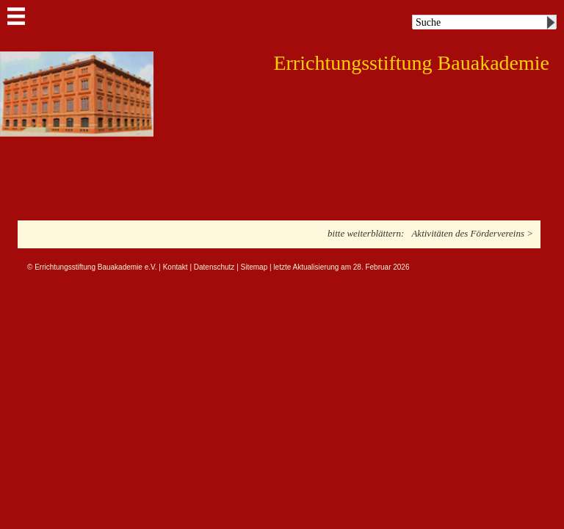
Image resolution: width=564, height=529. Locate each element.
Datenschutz (214, 267)
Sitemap (254, 267)
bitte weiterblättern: (366, 233)
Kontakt (175, 267)
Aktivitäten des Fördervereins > (472, 233)
